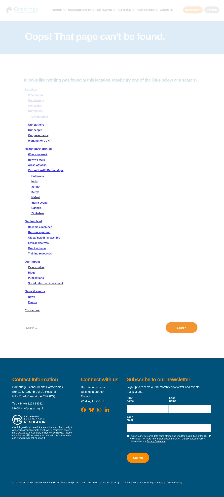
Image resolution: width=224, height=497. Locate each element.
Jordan (35, 186)
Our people (35, 130)
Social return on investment (45, 283)
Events (32, 302)
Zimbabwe (37, 213)
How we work (36, 159)
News (31, 297)
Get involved (34, 221)
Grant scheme (37, 248)
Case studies (36, 267)
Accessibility (110, 483)
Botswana (37, 176)
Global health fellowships (44, 237)
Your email (130, 419)
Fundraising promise (151, 483)
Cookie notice (128, 483)
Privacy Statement (156, 441)
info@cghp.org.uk (32, 408)
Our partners (36, 124)
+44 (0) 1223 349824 (31, 403)
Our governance (38, 135)
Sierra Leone (39, 202)
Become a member (40, 227)
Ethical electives (38, 243)
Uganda (36, 208)
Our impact (32, 261)
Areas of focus (37, 165)
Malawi (35, 197)
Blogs (31, 272)
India (34, 181)
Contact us (32, 310)
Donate (85, 396)
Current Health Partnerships (45, 170)
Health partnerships (39, 148)
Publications (36, 278)
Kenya (35, 192)
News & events (35, 291)
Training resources (40, 253)
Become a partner (39, 232)
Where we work (37, 154)
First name (130, 400)
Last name (172, 400)
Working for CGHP (39, 140)
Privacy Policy (175, 483)
